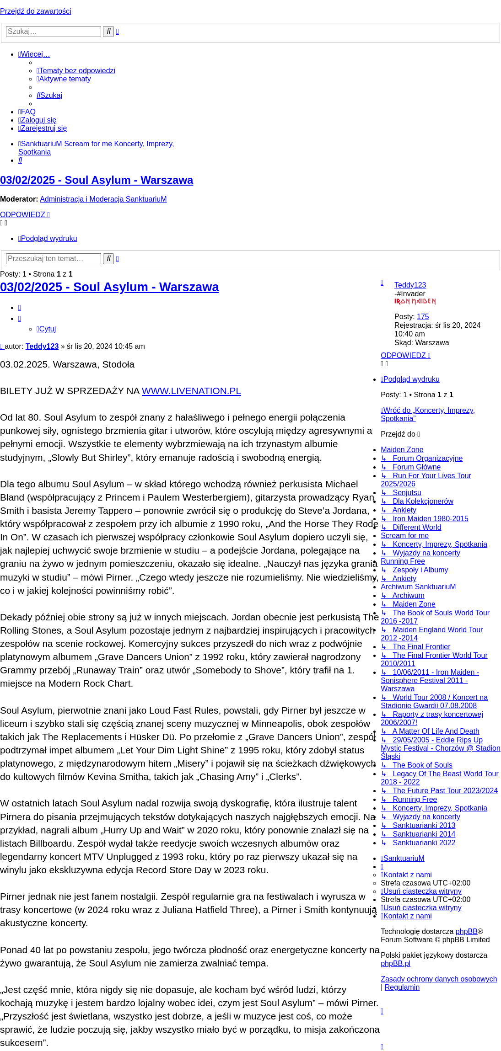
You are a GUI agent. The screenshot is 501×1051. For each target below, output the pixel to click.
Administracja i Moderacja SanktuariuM (103, 199)
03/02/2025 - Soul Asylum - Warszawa (96, 180)
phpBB (467, 931)
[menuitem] (76, 71)
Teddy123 (410, 285)
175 (423, 316)
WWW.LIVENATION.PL (191, 390)
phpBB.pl (395, 963)
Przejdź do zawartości (35, 11)
